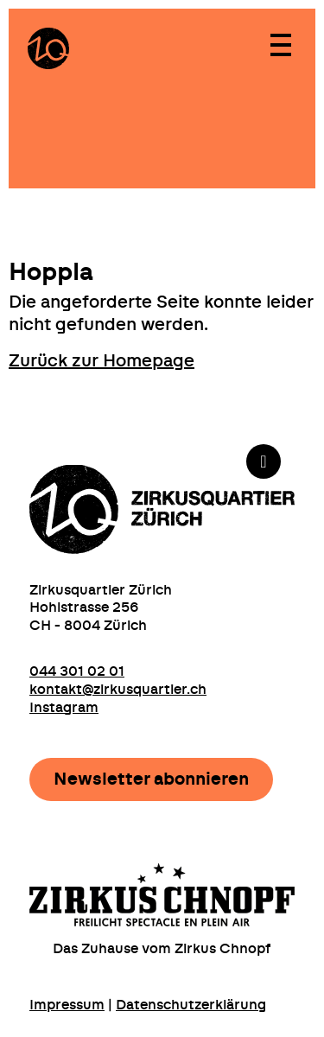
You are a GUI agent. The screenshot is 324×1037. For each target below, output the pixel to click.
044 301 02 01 (76, 671)
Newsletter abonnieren (151, 779)
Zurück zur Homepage (101, 361)
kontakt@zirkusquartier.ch (117, 690)
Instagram (63, 708)
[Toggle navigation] (280, 44)
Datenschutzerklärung (191, 1005)
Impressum (67, 1005)
